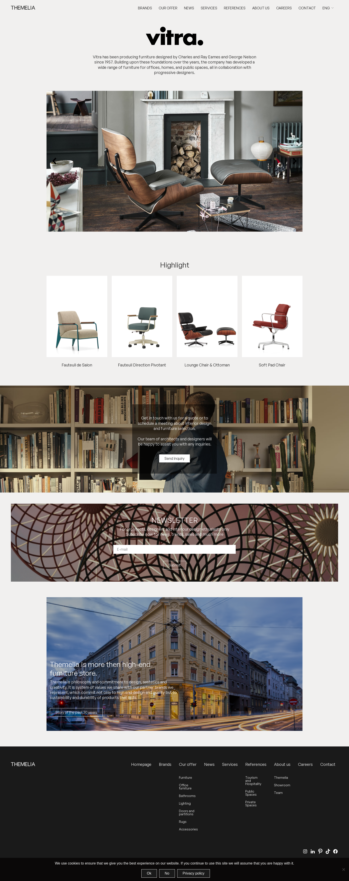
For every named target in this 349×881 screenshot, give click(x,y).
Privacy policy (194, 873)
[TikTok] (328, 851)
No (167, 873)
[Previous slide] (54, 161)
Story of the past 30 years (76, 712)
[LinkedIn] (312, 851)
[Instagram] (305, 851)
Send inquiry (174, 458)
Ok (149, 873)
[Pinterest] (320, 851)
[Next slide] (294, 161)
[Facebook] (335, 851)
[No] (343, 869)
